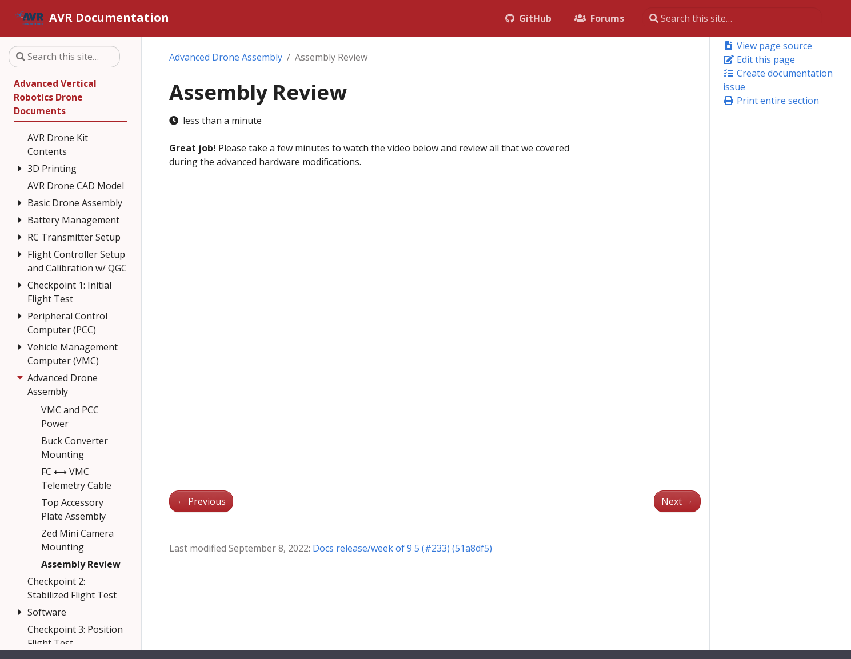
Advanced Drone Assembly (225, 57)
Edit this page (759, 59)
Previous (201, 501)
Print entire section (771, 100)
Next (677, 501)
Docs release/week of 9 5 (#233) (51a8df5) (402, 548)
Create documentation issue (778, 80)
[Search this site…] (732, 18)
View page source (767, 45)
